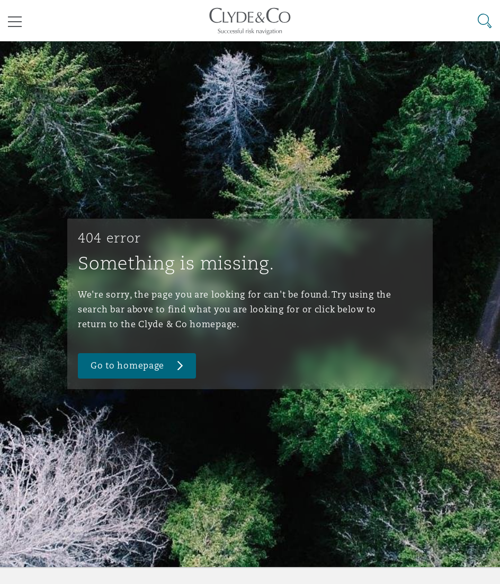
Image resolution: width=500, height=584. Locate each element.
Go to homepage (127, 365)
